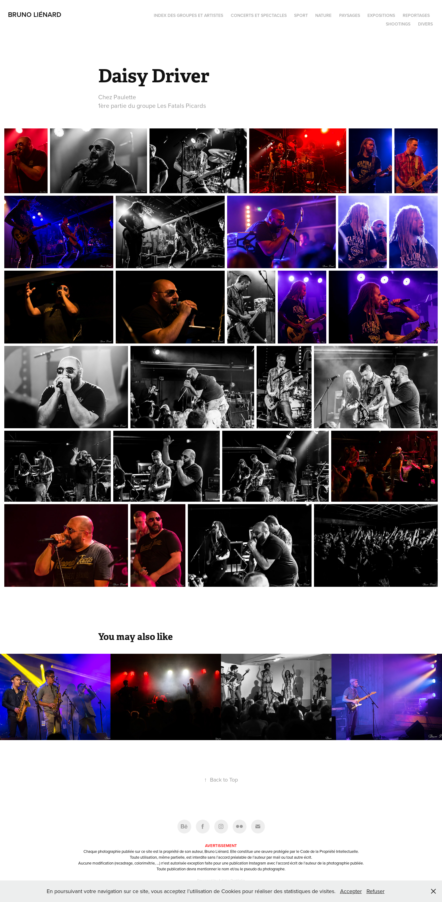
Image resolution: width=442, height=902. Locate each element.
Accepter (351, 891)
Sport (301, 15)
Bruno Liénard (34, 14)
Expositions (381, 15)
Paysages (349, 15)
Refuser (375, 891)
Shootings (398, 24)
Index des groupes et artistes (188, 15)
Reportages (416, 15)
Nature (323, 15)
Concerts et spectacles (259, 15)
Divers (425, 24)
